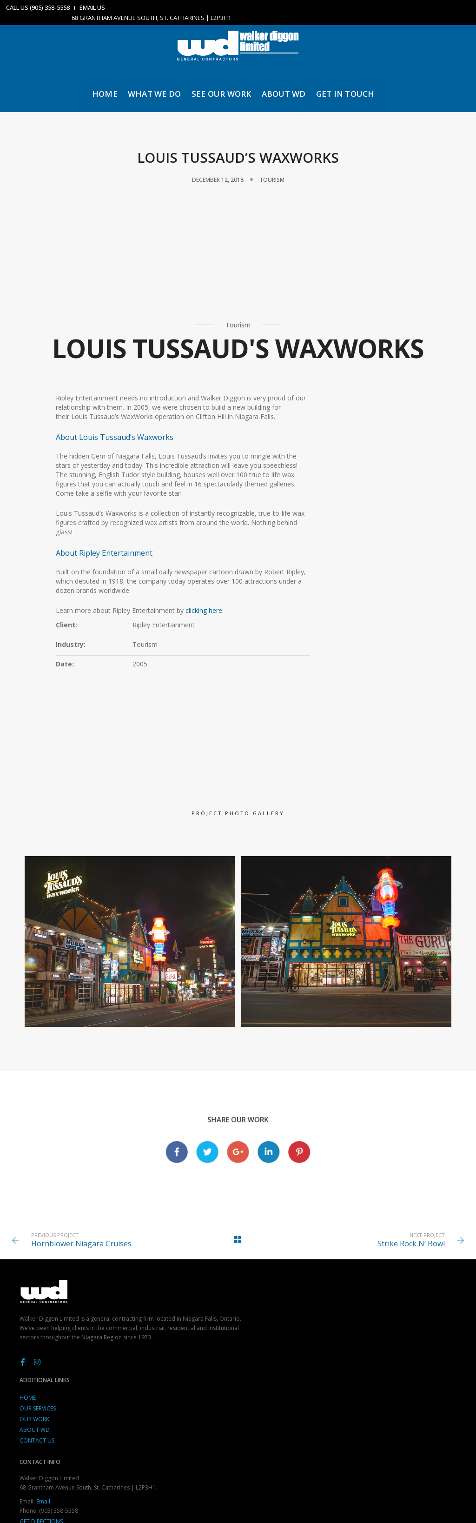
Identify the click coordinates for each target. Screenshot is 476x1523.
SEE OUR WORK (222, 90)
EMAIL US (93, 7)
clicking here (205, 716)
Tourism (271, 181)
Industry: (298, 462)
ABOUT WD (285, 90)
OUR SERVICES (188, 1375)
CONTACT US (187, 1407)
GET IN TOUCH (346, 90)
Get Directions (342, 1418)
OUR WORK (184, 1386)
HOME (106, 90)
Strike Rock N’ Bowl (405, 1300)
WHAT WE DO (156, 90)
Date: (292, 482)
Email (344, 1398)
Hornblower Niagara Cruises (87, 1300)
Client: (293, 443)
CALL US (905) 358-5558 (39, 7)
